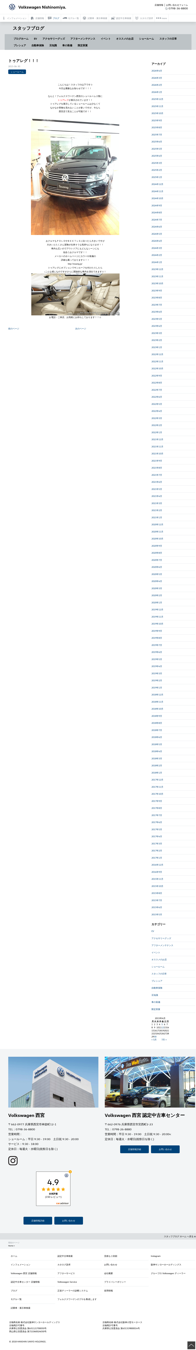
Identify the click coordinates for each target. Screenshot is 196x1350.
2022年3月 (156, 418)
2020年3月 (156, 588)
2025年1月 (156, 177)
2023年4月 (156, 325)
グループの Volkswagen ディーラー (168, 1273)
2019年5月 (156, 659)
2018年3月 (156, 758)
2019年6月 (156, 652)
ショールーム (146, 38)
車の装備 (67, 45)
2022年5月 (156, 403)
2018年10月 (157, 708)
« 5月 (154, 1039)
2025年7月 (156, 134)
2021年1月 (156, 517)
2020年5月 (156, 574)
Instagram (156, 1255)
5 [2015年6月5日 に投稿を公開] (162, 1024)
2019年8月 (156, 637)
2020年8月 (156, 552)
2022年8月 (156, 382)
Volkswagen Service (67, 1281)
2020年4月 (156, 581)
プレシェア (20, 45)
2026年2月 (156, 84)
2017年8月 (156, 808)
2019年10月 (157, 623)
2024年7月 (156, 219)
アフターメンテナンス (82, 38)
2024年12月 (157, 184)
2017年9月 (156, 800)
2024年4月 (156, 240)
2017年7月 (156, 815)
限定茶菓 (83, 45)
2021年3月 (156, 503)
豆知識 (53, 45)
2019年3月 (156, 673)
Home (10, 1245)
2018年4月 (156, 751)
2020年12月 (157, 524)
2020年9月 (156, 545)
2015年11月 (157, 878)
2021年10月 (157, 453)
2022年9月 (156, 375)
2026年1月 (156, 92)
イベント (106, 38)
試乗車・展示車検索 (20, 1307)
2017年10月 (157, 793)
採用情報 (108, 1290)
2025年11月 (157, 106)
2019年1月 (156, 687)
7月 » (164, 1039)
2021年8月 (156, 467)
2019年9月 (156, 630)
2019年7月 (156, 645)
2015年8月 (156, 893)
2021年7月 (156, 474)
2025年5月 (156, 148)
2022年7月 (156, 389)
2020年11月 (157, 531)
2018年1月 (156, 772)
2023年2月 (156, 340)
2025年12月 (157, 99)
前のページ (13, 328)
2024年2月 (156, 255)
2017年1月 (156, 857)
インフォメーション (20, 1264)
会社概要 (108, 1273)
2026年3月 (156, 77)
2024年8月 (156, 212)
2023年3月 (156, 333)
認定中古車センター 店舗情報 (25, 1281)
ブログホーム (21, 38)
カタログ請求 (64, 1264)
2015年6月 (156, 907)
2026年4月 (156, 70)
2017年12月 (157, 779)
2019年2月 (156, 680)
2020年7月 (156, 559)
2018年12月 (157, 694)
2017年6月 (156, 822)
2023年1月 (156, 347)
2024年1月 (156, 262)
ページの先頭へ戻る (191, 1345)
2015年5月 (156, 914)
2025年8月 (156, 127)
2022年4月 (156, 410)
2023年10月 (157, 283)
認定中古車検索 (65, 1255)
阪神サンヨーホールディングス (166, 1264)
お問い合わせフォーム (177, 4)
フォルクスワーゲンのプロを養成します (77, 1299)
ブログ (14, 1290)
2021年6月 (156, 481)
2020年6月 (156, 566)
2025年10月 (157, 113)
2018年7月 (156, 730)
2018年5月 (156, 744)
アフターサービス (66, 1273)
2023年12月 (157, 269)
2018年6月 (156, 737)
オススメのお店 (125, 38)
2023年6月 (156, 311)
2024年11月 (157, 191)
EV (35, 38)
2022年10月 (157, 368)
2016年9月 (156, 871)
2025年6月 (156, 141)
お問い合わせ (68, 1220)
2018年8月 (156, 722)
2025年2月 (156, 169)
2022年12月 (157, 354)
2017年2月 (156, 850)
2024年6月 (156, 226)
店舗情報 (159, 4)
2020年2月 (156, 595)
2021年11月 (157, 446)
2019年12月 (157, 609)
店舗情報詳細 (37, 1220)
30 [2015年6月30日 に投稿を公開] (155, 1036)
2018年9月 (156, 715)
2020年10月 (157, 538)
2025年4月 (156, 155)
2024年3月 (156, 248)
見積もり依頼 (110, 1255)
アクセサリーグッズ (54, 38)
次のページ (80, 328)
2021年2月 (156, 510)
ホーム (14, 1255)
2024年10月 (157, 198)
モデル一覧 (16, 1299)
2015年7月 (156, 900)
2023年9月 (156, 290)
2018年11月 (157, 701)
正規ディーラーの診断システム (72, 1290)
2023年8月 (156, 297)
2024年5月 (156, 233)
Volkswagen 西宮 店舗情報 (24, 1273)
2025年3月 (156, 162)
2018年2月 (156, 765)
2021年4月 (156, 496)
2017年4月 (156, 836)
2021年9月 (156, 460)
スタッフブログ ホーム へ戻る (180, 1236)
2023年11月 (157, 276)
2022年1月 (156, 432)
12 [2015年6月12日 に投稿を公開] (162, 1027)
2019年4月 (156, 666)
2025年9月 (156, 120)
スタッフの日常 (168, 38)
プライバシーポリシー (115, 1281)
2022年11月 (157, 361)
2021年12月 (157, 439)
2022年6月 (156, 396)
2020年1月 (156, 602)
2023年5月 (156, 318)
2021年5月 (156, 489)
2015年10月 (157, 886)
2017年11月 (157, 786)
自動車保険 (37, 45)
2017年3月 (156, 843)
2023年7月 (156, 304)
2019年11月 (157, 616)
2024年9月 (156, 205)
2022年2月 (156, 425)
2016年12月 (157, 864)
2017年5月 (156, 829)
